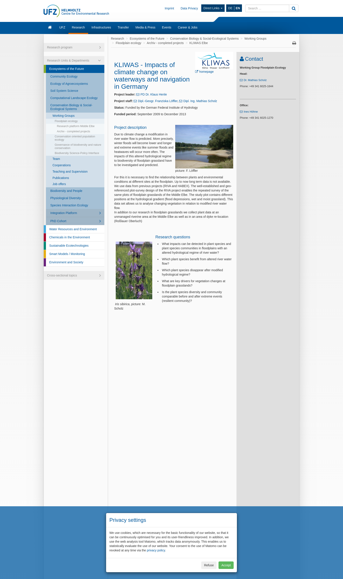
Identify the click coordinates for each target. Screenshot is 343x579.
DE (230, 8)
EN (238, 8)
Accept (226, 565)
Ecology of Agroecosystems (69, 83)
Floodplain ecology (66, 121)
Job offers (59, 184)
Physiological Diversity (65, 198)
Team (56, 159)
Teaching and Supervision (70, 171)
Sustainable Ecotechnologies (69, 245)
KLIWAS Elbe (198, 43)
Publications (60, 178)
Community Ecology (64, 76)
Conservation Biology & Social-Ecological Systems (71, 107)
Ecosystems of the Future (66, 69)
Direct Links (212, 8)
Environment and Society (66, 262)
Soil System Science (64, 90)
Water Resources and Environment (73, 229)
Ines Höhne (251, 111)
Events (166, 27)
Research (78, 27)
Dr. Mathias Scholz (255, 80)
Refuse (209, 565)
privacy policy (156, 550)
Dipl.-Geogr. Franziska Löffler (157, 101)
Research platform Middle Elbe (75, 126)
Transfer (123, 27)
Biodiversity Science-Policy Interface (77, 153)
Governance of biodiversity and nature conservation (78, 146)
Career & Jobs (187, 27)
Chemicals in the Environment (69, 237)
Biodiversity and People (66, 191)
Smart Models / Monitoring (67, 254)
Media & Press (145, 27)
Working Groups (63, 115)
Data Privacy (189, 8)
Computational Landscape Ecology (74, 98)
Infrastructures (101, 27)
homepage (206, 71)
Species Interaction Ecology (69, 205)
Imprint (169, 8)
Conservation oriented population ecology (75, 138)
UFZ (62, 27)
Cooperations (61, 165)
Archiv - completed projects (73, 131)
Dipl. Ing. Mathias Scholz (200, 101)
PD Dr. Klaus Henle (153, 94)
